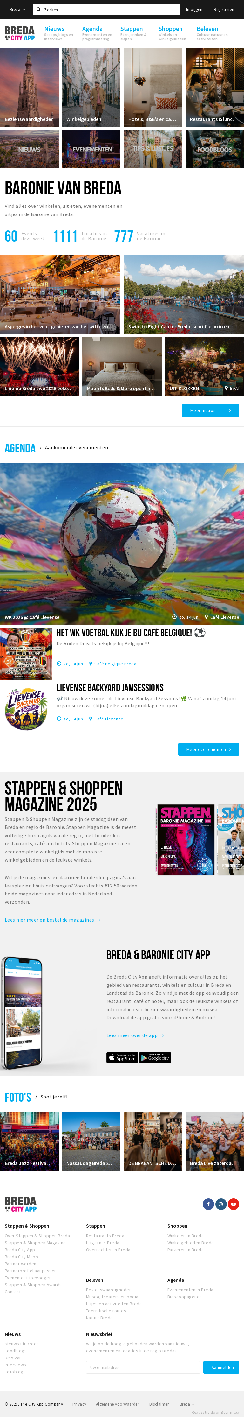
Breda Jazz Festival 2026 (29, 1163)
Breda (18, 9)
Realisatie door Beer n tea (215, 1412)
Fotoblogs (15, 1372)
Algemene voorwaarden (118, 1404)
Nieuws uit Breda (22, 1344)
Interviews (15, 1365)
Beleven (94, 1280)
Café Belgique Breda (115, 663)
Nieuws (13, 1334)
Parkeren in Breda (185, 1249)
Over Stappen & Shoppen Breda (37, 1235)
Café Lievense (224, 617)
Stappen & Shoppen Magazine (35, 1242)
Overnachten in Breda (108, 1249)
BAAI (234, 388)
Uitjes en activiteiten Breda (114, 1304)
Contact (13, 1291)
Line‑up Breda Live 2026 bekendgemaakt (39, 388)
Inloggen (194, 9)
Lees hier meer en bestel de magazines (52, 919)
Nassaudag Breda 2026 (91, 1163)
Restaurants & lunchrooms (215, 119)
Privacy (79, 1404)
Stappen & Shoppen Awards (33, 1284)
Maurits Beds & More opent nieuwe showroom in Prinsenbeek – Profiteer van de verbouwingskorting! (122, 388)
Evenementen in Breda (190, 1290)
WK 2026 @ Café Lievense (32, 617)
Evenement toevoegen (28, 1277)
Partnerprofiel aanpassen (31, 1270)
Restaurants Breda (105, 1235)
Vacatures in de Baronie (151, 236)
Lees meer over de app (135, 1035)
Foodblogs (16, 1351)
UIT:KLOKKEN (184, 388)
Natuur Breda (99, 1318)
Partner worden (21, 1263)
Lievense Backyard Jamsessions (110, 687)
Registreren (224, 9)
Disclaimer (159, 1404)
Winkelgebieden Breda (190, 1242)
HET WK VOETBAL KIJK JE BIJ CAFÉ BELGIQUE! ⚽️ (131, 632)
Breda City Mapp (21, 1256)
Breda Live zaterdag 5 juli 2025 (215, 1163)
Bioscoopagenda (184, 1297)
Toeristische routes (106, 1311)
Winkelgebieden (84, 119)
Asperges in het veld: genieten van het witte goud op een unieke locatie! (60, 326)
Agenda (20, 448)
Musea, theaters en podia (112, 1297)
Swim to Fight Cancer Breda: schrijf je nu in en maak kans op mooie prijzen (183, 326)
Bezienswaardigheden (29, 119)
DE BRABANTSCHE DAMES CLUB (153, 1163)
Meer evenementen (206, 749)
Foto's (18, 1097)
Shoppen (177, 1226)
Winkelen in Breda (185, 1235)
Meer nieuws (203, 410)
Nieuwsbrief (99, 1334)
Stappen (95, 1226)
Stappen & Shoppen (27, 1226)
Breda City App (20, 1249)
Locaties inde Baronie (94, 236)
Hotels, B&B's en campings (153, 119)
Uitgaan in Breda (102, 1242)
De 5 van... (15, 1358)
